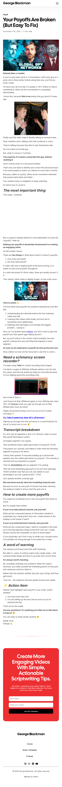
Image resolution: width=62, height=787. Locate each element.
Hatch (35, 777)
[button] (57, 3)
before (30, 331)
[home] (17, 3)
